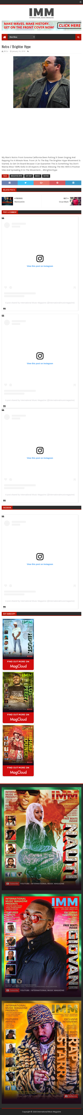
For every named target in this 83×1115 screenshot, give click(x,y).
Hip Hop (29, 176)
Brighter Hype (16, 176)
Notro (46, 176)
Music (37, 176)
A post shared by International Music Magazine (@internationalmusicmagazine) (40, 303)
